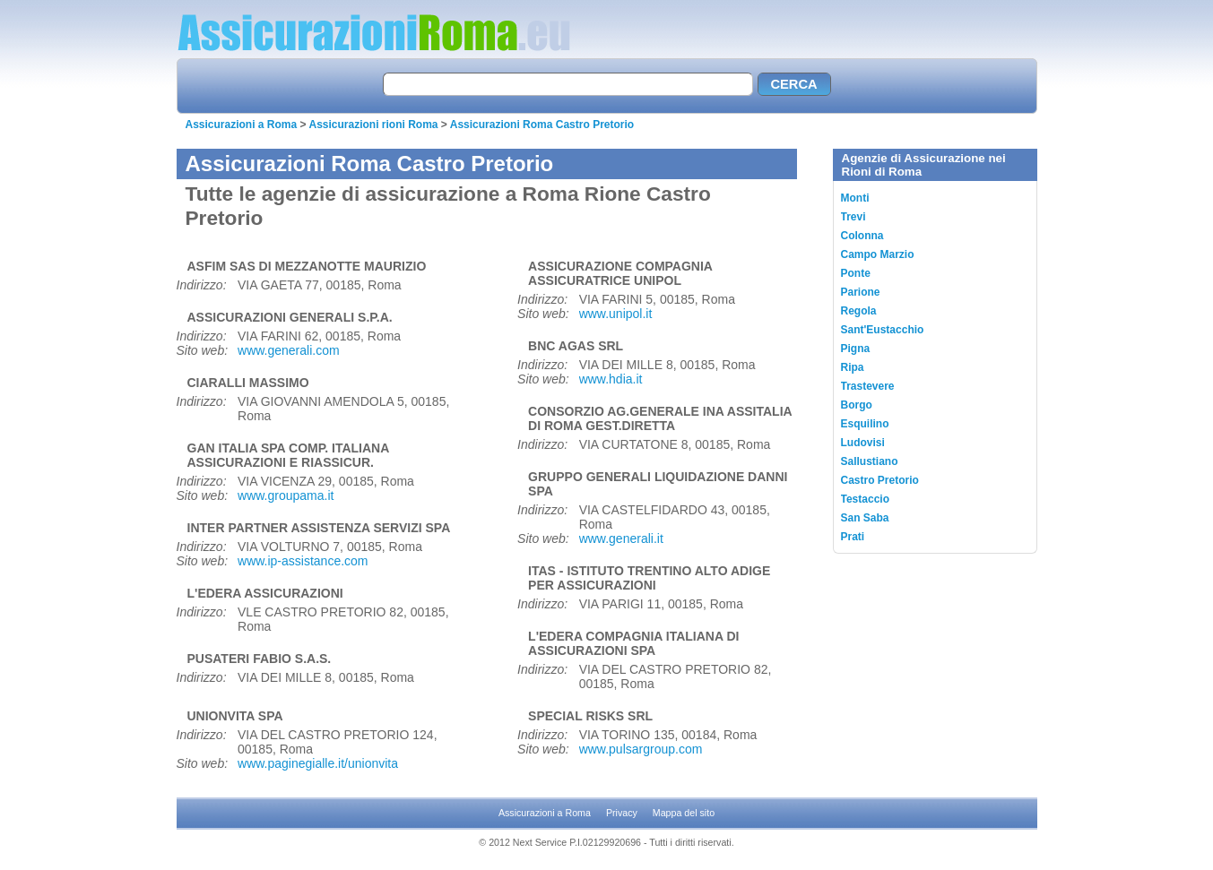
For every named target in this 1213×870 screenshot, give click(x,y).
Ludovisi (863, 442)
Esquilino (865, 424)
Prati (853, 536)
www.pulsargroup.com (641, 749)
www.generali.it (621, 538)
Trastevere (868, 386)
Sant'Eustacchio (882, 329)
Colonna (862, 235)
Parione (860, 292)
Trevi (853, 217)
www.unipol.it (616, 313)
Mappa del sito (684, 812)
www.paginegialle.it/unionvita (318, 763)
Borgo (856, 405)
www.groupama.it (286, 495)
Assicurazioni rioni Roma (373, 124)
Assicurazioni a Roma (242, 124)
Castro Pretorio (880, 480)
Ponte (856, 273)
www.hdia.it (611, 379)
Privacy (621, 812)
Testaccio (865, 499)
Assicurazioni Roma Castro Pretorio (542, 124)
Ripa (852, 367)
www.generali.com (289, 350)
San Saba (865, 518)
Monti (855, 198)
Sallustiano (869, 461)
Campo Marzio (877, 254)
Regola (859, 311)
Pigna (856, 348)
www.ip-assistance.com (303, 561)
